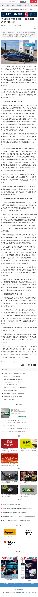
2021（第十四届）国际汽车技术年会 (10, 420)
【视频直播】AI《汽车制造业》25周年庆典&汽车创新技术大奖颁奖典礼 (9, 450)
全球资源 (27, 583)
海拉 (21, 9)
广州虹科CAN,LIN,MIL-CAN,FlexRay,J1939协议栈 (15, 387)
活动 (31, 5)
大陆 (7, 9)
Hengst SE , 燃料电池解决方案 (10, 384)
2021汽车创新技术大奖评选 (8, 425)
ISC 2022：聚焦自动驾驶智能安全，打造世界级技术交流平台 (16, 520)
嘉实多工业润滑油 (15, 9)
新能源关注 (19, 5)
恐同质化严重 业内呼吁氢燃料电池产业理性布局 (14, 373)
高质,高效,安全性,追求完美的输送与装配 (13, 376)
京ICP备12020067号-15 (25, 592)
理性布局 (20, 362)
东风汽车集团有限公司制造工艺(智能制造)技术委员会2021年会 (16, 428)
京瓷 (26, 9)
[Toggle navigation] (3, 2)
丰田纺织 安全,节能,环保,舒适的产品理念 (13, 396)
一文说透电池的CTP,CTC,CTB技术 (11, 382)
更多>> (2, 435)
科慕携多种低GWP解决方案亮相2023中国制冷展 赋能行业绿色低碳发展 (19, 516)
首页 (3, 5)
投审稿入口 (33, 1)
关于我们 (11, 583)
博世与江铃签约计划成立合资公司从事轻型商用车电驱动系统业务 (17, 508)
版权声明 (6, 583)
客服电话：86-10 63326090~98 (19, 586)
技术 (13, 5)
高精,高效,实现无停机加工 (9, 399)
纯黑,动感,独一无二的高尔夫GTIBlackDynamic (14, 393)
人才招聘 (22, 583)
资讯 (8, 5)
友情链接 (32, 583)
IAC (23, 9)
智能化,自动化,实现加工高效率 (10, 390)
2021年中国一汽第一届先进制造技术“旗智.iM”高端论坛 (14, 431)
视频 (26, 5)
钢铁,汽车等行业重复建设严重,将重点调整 (13, 379)
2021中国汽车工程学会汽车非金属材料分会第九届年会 (14, 422)
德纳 (9, 9)
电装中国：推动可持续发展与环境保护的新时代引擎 (14, 512)
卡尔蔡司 (30, 9)
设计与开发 (9, 580)
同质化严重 (5, 362)
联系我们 (16, 583)
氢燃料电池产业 (13, 362)
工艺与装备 (28, 580)
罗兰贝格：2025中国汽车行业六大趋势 (11, 504)
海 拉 (28, 537)
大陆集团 (9, 537)
